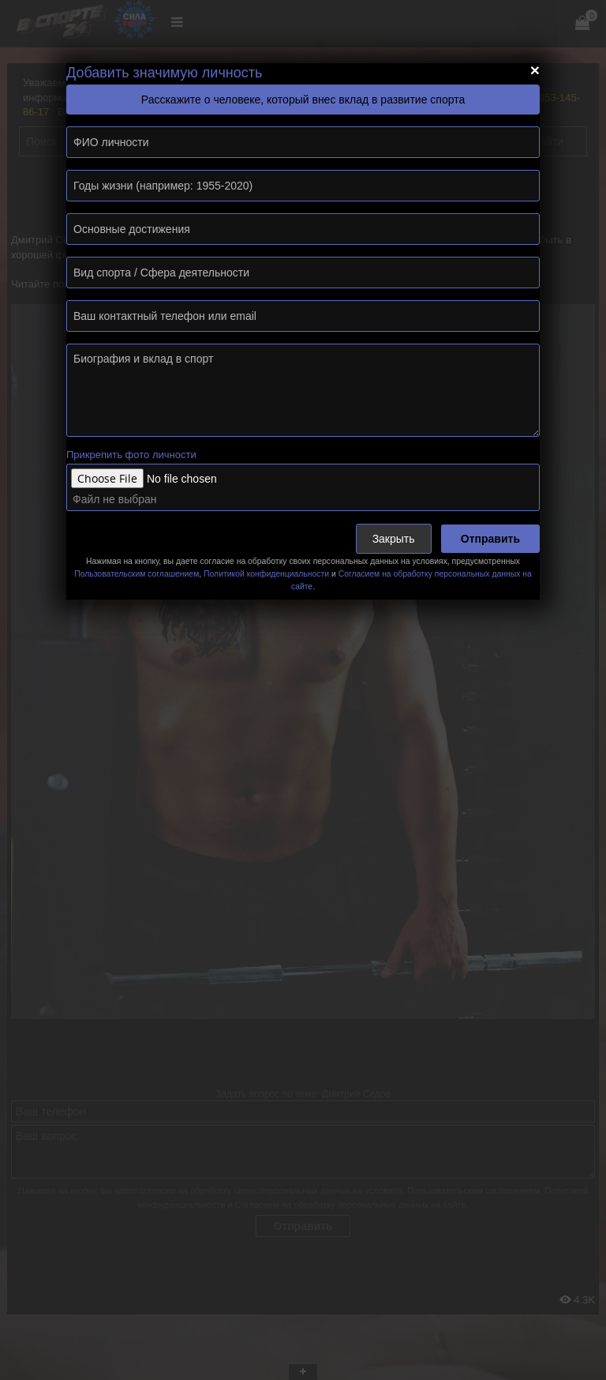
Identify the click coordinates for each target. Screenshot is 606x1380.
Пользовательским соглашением (136, 574)
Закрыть (393, 538)
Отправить (490, 538)
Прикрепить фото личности (131, 454)
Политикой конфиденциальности (266, 574)
